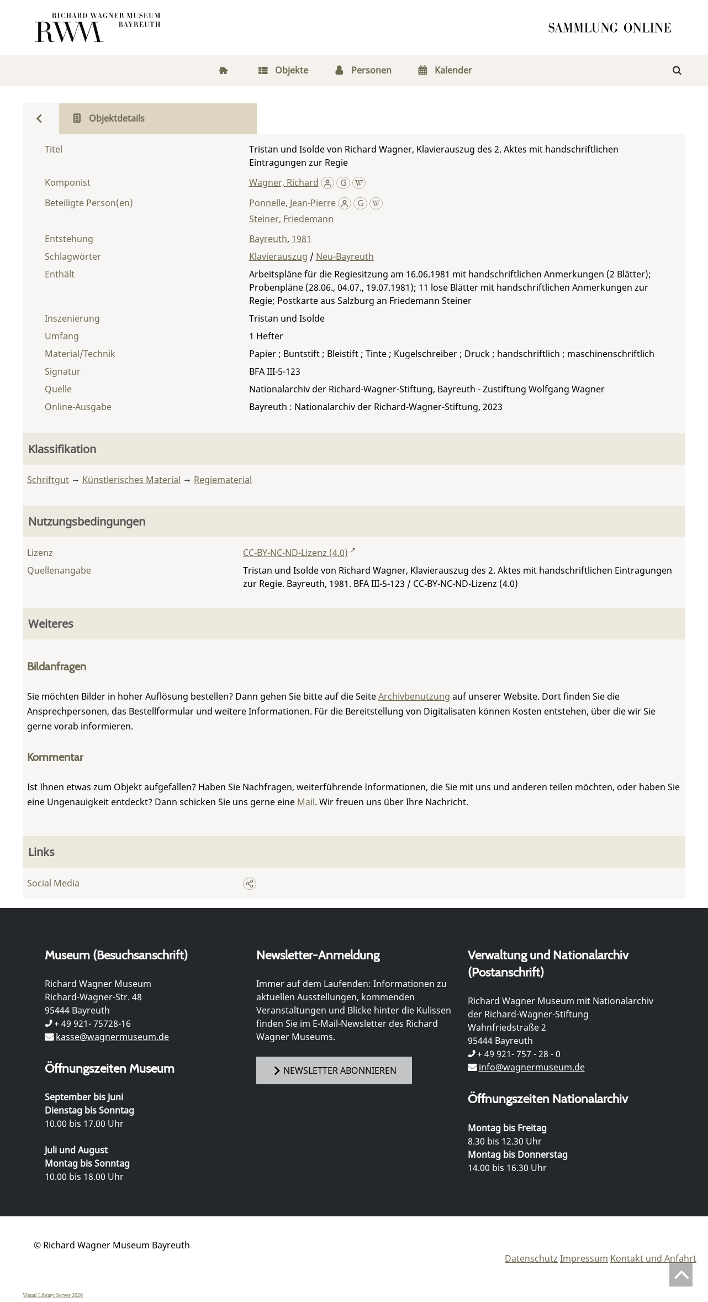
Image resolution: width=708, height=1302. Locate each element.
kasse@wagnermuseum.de (112, 1037)
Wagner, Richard (284, 182)
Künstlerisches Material (131, 480)
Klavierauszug (278, 256)
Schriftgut (48, 480)
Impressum (584, 1258)
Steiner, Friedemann (291, 219)
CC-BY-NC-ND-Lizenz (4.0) (295, 553)
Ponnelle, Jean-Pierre (292, 203)
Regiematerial (223, 480)
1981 (301, 239)
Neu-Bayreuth (345, 256)
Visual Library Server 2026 (53, 1295)
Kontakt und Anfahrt (653, 1258)
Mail (306, 802)
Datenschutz (531, 1258)
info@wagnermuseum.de (532, 1067)
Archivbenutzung (414, 696)
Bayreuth (268, 239)
